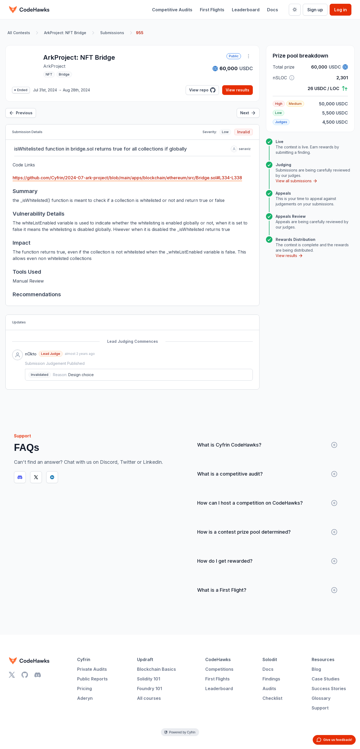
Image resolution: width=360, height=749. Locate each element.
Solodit (269, 659)
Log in (340, 9)
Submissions (112, 32)
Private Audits (92, 669)
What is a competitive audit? (267, 474)
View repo (202, 90)
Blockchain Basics (156, 669)
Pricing (84, 688)
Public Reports (92, 679)
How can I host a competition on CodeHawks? (267, 503)
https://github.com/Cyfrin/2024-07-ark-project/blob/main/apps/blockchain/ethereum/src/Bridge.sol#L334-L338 (127, 177)
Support (320, 708)
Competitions (219, 669)
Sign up (315, 9)
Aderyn (85, 698)
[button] (291, 77)
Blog (316, 669)
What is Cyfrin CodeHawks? (267, 445)
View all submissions (297, 181)
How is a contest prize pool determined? (267, 532)
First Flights (212, 9)
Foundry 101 (149, 688)
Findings (271, 679)
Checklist (272, 698)
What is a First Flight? (267, 590)
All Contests (19, 32)
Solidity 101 (148, 679)
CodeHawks (218, 659)
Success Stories (329, 688)
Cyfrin (83, 659)
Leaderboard (246, 9)
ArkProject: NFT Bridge (65, 32)
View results (237, 90)
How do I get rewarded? (267, 561)
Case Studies (326, 679)
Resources (323, 659)
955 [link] (139, 32)
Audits (269, 688)
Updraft (145, 659)
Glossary (321, 698)
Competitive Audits (172, 9)
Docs (272, 9)
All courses (149, 698)
